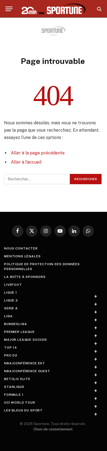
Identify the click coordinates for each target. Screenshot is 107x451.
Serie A (11, 308)
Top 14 (10, 347)
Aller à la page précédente (38, 152)
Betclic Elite (17, 379)
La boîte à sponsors (25, 277)
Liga (8, 316)
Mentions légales (22, 256)
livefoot (13, 285)
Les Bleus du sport (23, 410)
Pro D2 (10, 355)
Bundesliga (15, 324)
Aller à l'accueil (26, 162)
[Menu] (8, 9)
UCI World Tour (19, 402)
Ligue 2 (11, 300)
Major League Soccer (25, 340)
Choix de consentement (53, 429)
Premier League (19, 332)
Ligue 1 (10, 292)
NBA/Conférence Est (24, 363)
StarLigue (14, 387)
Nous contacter (21, 248)
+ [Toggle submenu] (95, 296)
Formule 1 (14, 395)
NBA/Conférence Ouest (27, 371)
